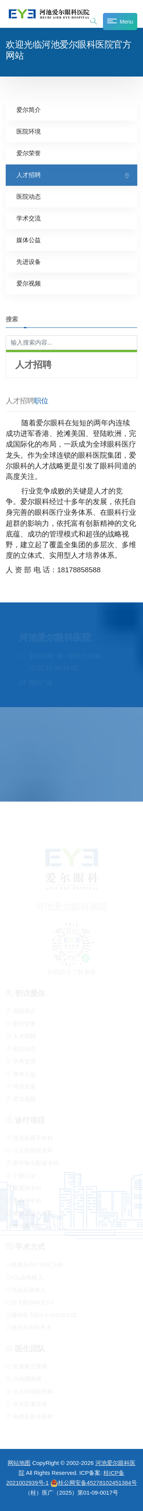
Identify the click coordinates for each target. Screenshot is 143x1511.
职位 (41, 400)
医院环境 (28, 131)
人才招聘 (28, 174)
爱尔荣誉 (28, 153)
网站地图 (19, 1463)
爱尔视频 (28, 283)
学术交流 (28, 218)
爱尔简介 (28, 109)
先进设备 (28, 261)
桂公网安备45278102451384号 (93, 1482)
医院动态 (28, 196)
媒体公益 (28, 239)
